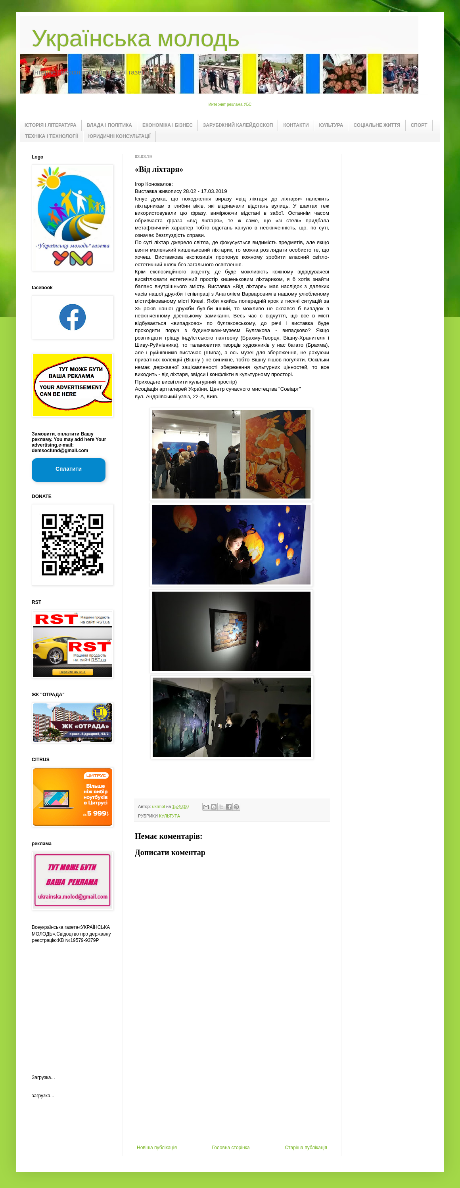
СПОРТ (419, 125)
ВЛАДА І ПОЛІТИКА (109, 125)
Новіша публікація (157, 1147)
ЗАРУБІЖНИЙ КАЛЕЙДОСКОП (238, 125)
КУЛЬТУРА (331, 125)
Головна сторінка (231, 1147)
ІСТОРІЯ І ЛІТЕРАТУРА (51, 125)
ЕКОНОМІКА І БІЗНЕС (167, 125)
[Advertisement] (231, 1085)
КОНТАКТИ (296, 125)
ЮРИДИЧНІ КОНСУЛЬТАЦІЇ (119, 136)
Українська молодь (136, 38)
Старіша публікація (306, 1147)
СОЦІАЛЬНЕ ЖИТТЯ (376, 125)
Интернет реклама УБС (230, 104)
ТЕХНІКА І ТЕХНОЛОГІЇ (51, 136)
